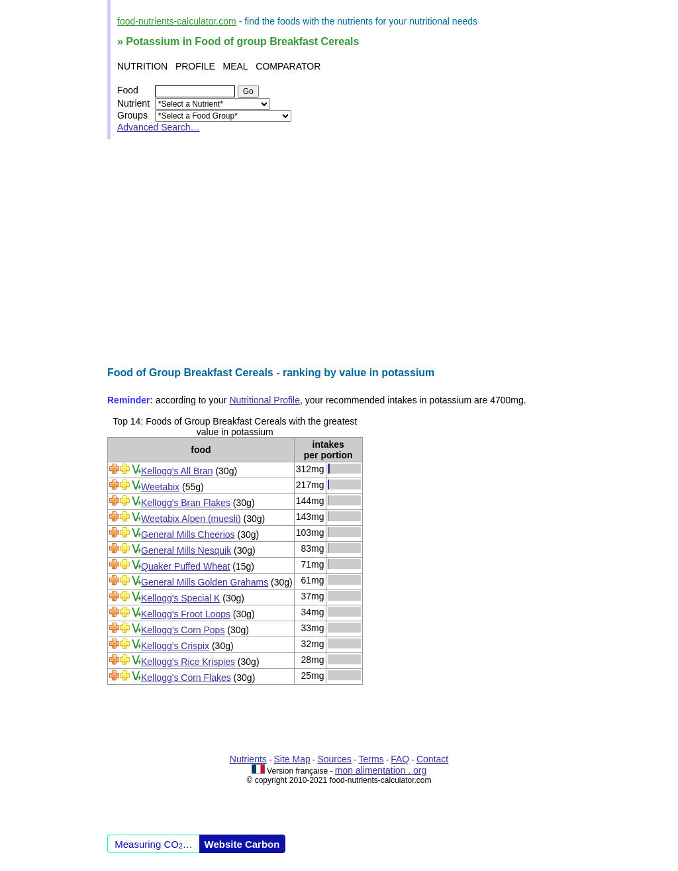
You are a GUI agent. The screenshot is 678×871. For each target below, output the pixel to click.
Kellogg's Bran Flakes (185, 502)
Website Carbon (242, 844)
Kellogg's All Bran (177, 471)
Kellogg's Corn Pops (182, 630)
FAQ (400, 759)
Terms (370, 759)
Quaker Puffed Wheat (185, 566)
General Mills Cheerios (188, 534)
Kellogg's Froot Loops (185, 614)
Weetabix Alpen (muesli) (191, 518)
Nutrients (248, 759)
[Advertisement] (339, 253)
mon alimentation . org (381, 770)
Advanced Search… (158, 127)
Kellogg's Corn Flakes (186, 677)
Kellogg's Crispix (175, 645)
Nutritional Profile (264, 400)
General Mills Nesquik (186, 550)
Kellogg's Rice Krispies (188, 661)
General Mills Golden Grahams (204, 582)
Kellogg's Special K (180, 598)
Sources (334, 759)
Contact (432, 759)
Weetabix (160, 487)
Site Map (292, 759)
